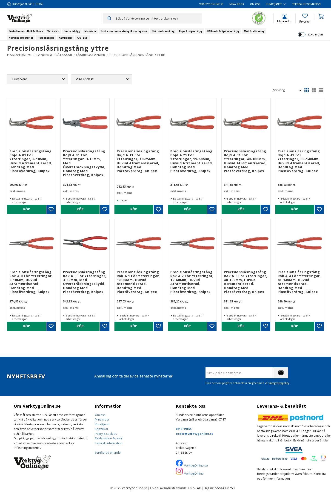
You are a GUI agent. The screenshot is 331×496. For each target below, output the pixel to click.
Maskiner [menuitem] (90, 31)
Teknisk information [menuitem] (306, 4)
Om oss (100, 415)
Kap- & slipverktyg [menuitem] (191, 31)
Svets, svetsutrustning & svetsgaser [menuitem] (124, 31)
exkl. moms (315, 34)
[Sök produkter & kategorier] (159, 18)
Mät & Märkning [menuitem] (254, 31)
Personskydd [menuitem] (46, 37)
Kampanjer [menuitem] (65, 37)
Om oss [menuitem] (255, 4)
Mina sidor (102, 419)
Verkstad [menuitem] (53, 31)
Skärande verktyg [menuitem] (163, 31)
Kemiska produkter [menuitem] (21, 37)
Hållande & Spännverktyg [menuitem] (223, 31)
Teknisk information (109, 443)
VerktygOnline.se (196, 465)
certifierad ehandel (108, 452)
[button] (305, 18)
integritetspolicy (279, 383)
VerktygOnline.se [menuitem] (211, 4)
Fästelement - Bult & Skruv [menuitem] (26, 31)
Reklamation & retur (108, 438)
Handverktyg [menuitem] (71, 31)
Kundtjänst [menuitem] (274, 4)
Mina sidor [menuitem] (236, 4)
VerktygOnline (194, 473)
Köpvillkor (101, 429)
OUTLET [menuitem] (82, 37)
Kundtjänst (102, 424)
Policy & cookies (106, 434)
